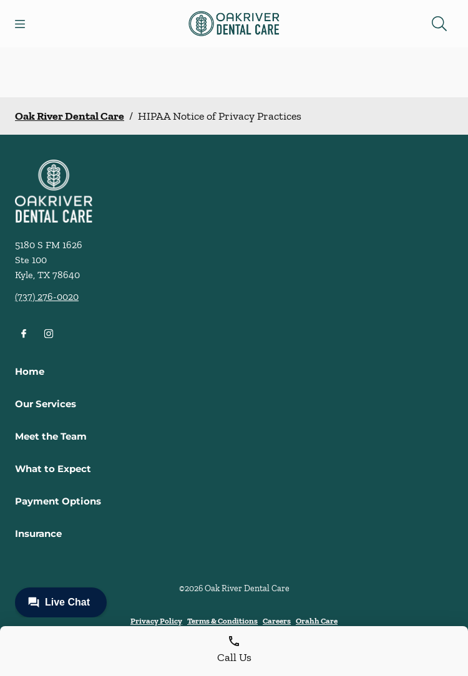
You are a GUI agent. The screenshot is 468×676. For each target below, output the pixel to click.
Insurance (38, 533)
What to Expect (53, 469)
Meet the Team (51, 436)
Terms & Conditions (222, 620)
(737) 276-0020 (47, 296)
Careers (277, 620)
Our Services (45, 404)
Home (29, 371)
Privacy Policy (156, 620)
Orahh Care (317, 620)
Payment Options (58, 501)
